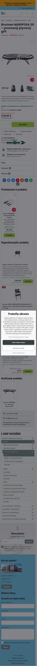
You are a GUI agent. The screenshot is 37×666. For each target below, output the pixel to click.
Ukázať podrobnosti (18, 353)
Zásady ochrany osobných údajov (19, 337)
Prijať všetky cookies (18, 342)
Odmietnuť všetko (18, 348)
